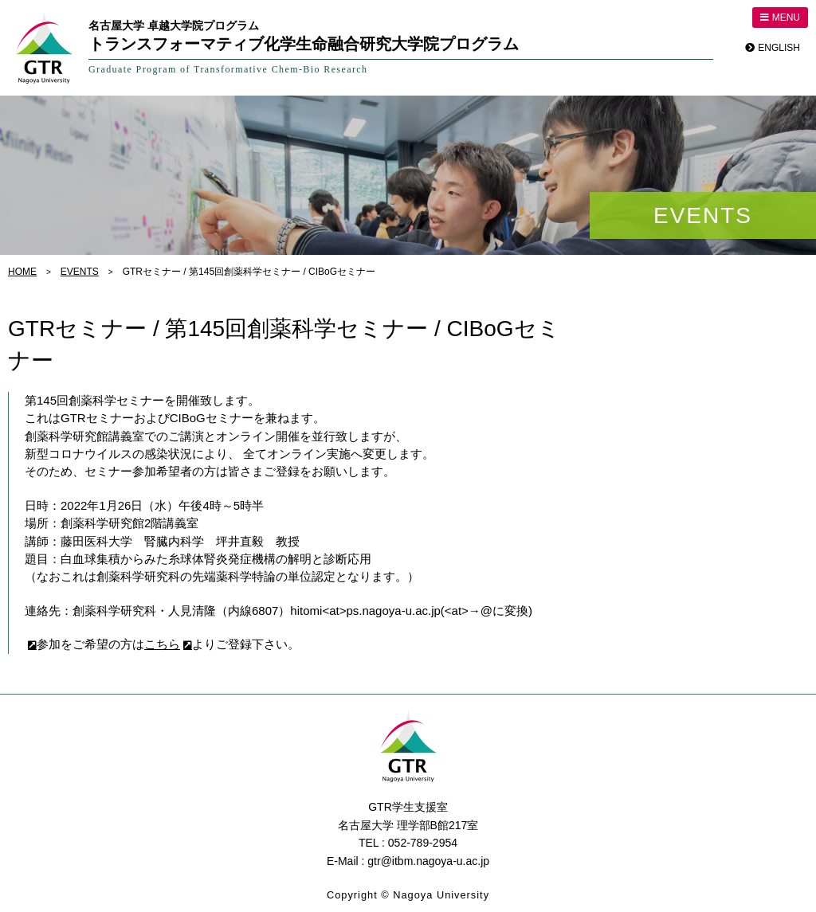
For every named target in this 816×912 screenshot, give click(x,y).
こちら (157, 644)
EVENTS (80, 271)
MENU (783, 17)
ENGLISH (779, 47)
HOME (22, 271)
